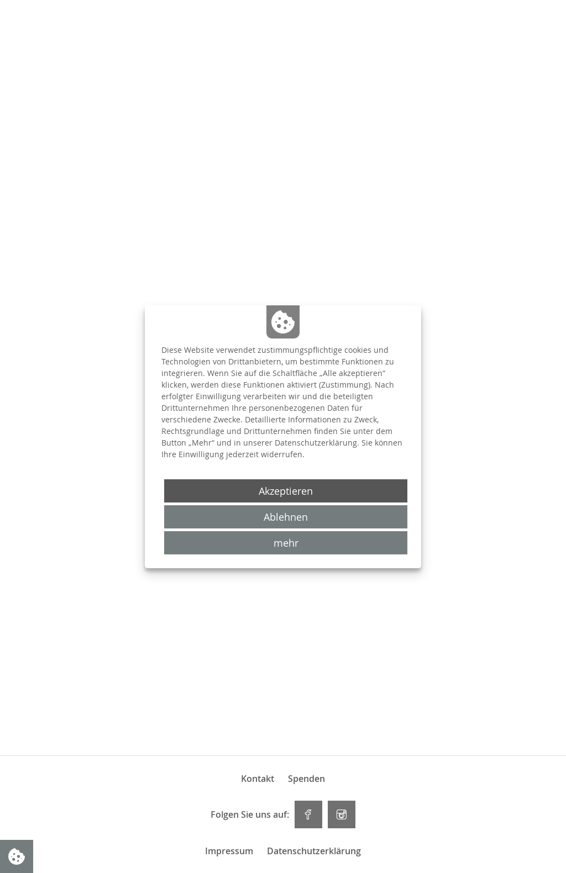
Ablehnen (286, 516)
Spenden (306, 779)
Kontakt (257, 779)
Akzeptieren (286, 491)
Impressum (229, 851)
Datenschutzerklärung (314, 851)
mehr (286, 542)
